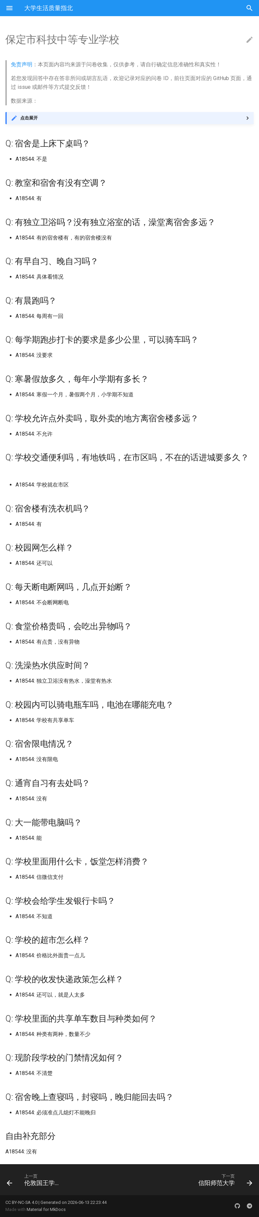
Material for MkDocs (46, 1209)
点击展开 (29, 117)
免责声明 (21, 64)
